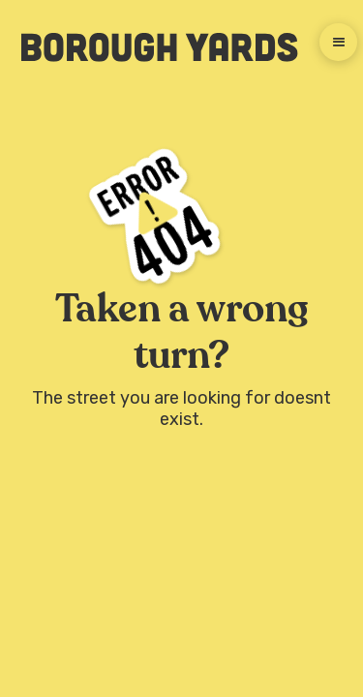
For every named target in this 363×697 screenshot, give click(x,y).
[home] (150, 47)
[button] (338, 42)
